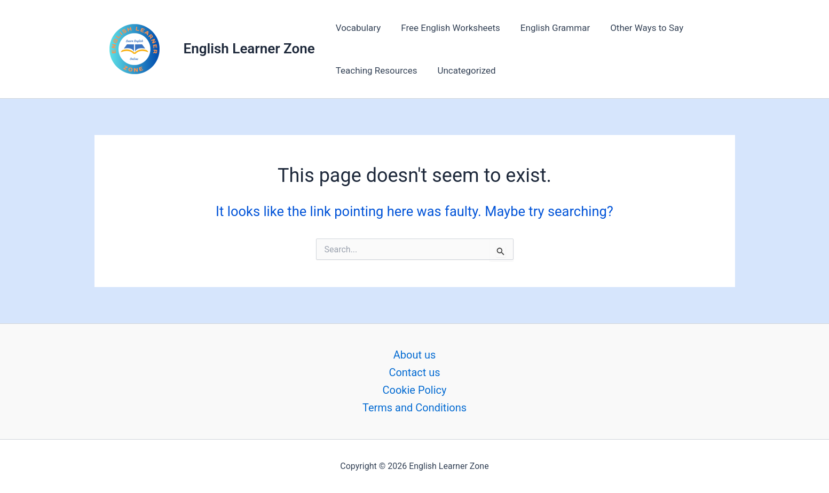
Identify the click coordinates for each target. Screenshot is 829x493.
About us (414, 354)
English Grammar (550, 27)
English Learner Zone (249, 49)
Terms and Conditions (414, 407)
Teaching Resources (375, 70)
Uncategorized (463, 70)
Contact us (414, 372)
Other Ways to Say (639, 27)
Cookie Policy (415, 390)
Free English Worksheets (447, 27)
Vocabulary (357, 27)
